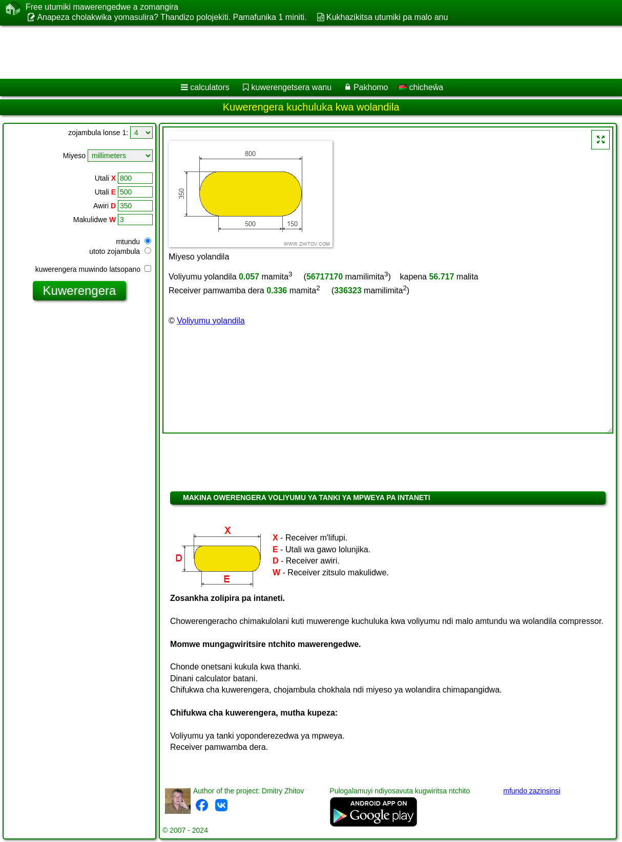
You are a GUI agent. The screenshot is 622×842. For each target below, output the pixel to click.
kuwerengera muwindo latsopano (93, 269)
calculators (209, 87)
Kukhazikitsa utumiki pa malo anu (387, 17)
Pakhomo (371, 87)
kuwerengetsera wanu (292, 87)
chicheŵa (421, 87)
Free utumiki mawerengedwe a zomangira (102, 7)
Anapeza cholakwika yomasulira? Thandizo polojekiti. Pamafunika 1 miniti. (171, 17)
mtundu (133, 242)
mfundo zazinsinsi (531, 791)
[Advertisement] (262, 52)
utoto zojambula (120, 251)
